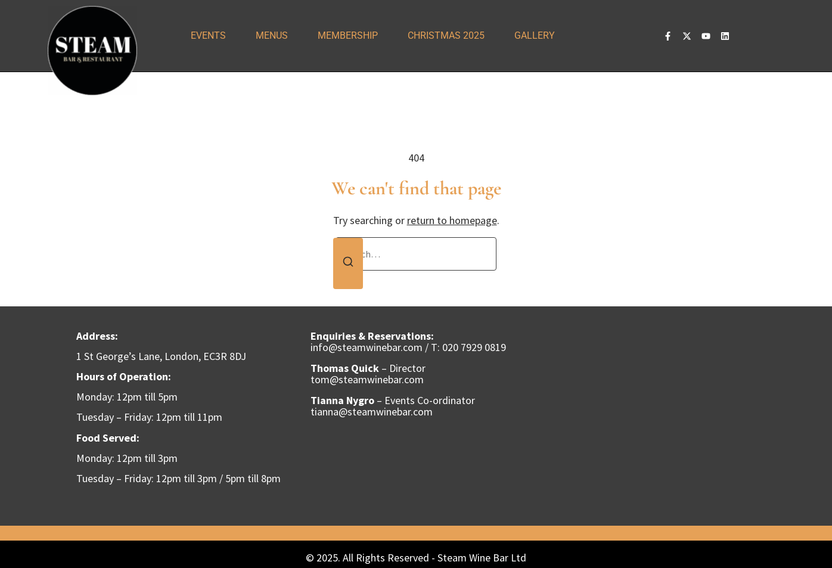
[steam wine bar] (650, 416)
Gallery (534, 35)
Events (208, 35)
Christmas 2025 (446, 35)
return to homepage (452, 220)
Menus (272, 35)
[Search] (348, 263)
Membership (348, 35)
